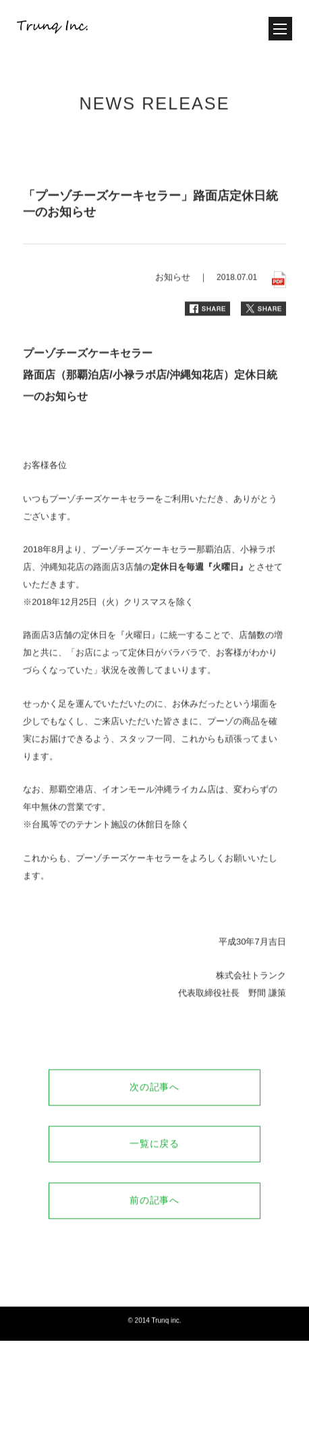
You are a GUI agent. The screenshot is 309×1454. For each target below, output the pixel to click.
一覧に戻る (154, 1157)
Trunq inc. (166, 1334)
